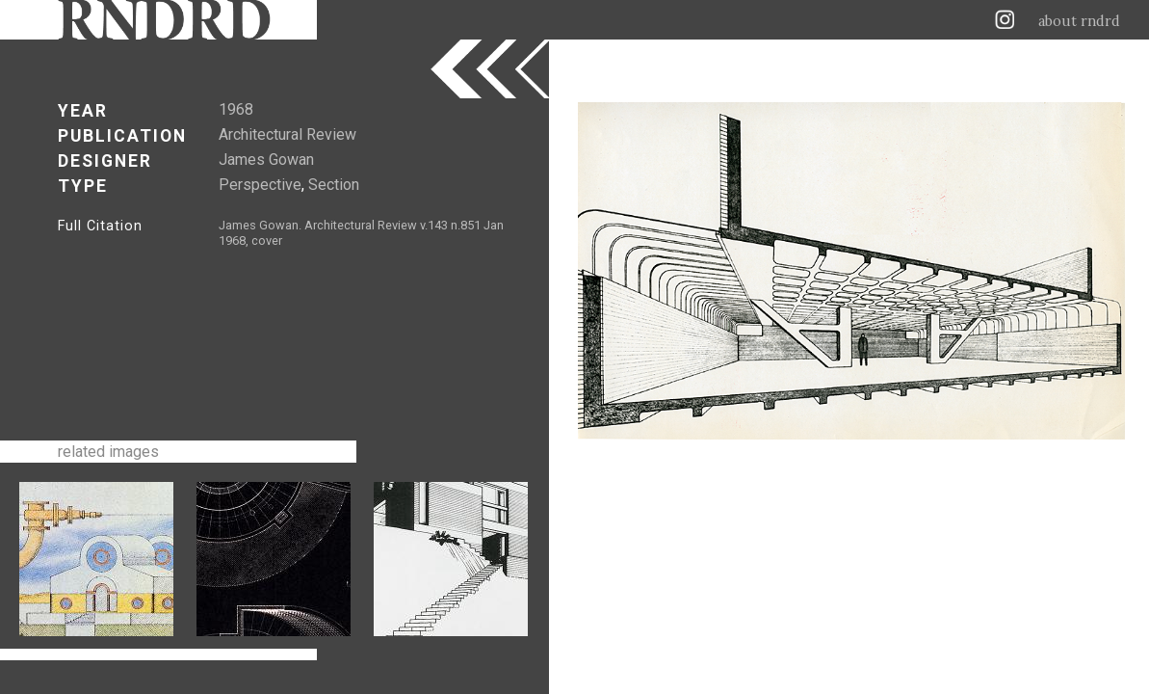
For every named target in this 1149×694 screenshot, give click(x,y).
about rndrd (1079, 21)
